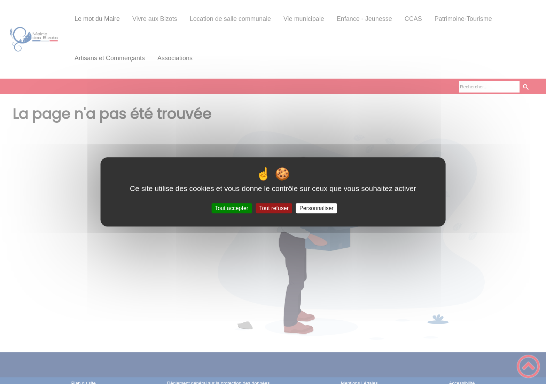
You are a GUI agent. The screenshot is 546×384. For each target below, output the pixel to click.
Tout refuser (273, 208)
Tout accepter (231, 208)
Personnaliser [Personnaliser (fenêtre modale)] (316, 208)
